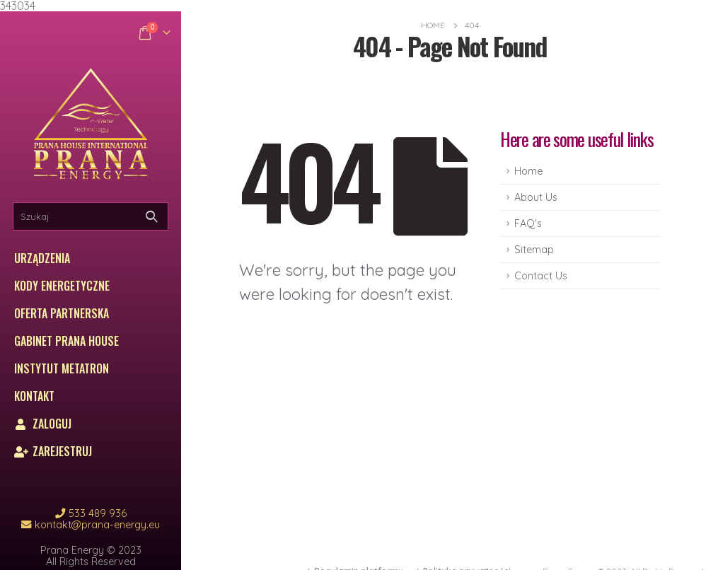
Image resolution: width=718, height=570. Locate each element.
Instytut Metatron (61, 368)
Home (528, 171)
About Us (535, 197)
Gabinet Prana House (66, 340)
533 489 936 (98, 513)
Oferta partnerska (61, 313)
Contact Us (540, 275)
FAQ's (528, 223)
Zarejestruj (53, 451)
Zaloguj (42, 423)
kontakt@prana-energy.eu (97, 524)
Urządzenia (42, 258)
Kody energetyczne (62, 285)
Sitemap (534, 249)
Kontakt (34, 396)
